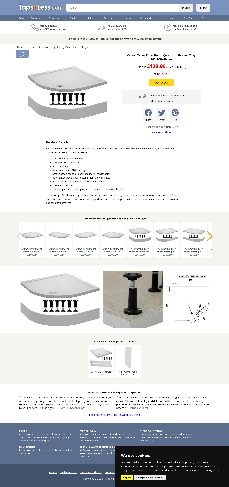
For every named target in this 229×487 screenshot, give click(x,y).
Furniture (74, 18)
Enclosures (109, 18)
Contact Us (111, 472)
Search (186, 8)
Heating (127, 18)
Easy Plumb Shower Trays (73, 47)
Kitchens (91, 18)
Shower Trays (49, 47)
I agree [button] (127, 477)
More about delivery (162, 101)
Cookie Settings (68, 472)
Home (20, 47)
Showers (35, 18)
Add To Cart (162, 83)
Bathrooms (55, 18)
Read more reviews (100, 415)
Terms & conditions (91, 472)
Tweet (161, 115)
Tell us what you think (127, 415)
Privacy (53, 472)
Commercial (146, 18)
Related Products (161, 132)
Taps (21, 18)
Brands (205, 18)
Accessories (169, 18)
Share (148, 115)
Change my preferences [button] (150, 477)
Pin (175, 115)
